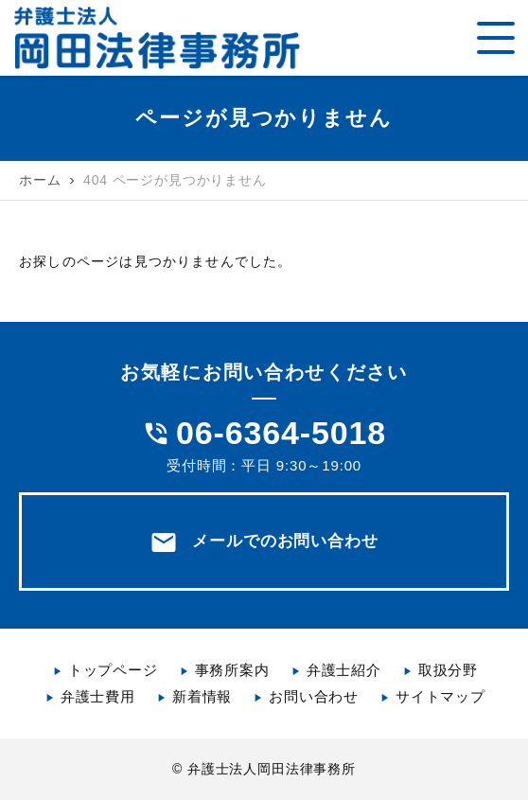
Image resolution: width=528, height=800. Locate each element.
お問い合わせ (314, 696)
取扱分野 (448, 670)
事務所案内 (232, 670)
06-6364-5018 (281, 433)
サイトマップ (440, 696)
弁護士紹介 (344, 670)
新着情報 (202, 696)
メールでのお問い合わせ (264, 542)
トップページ (113, 670)
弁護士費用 (98, 696)
